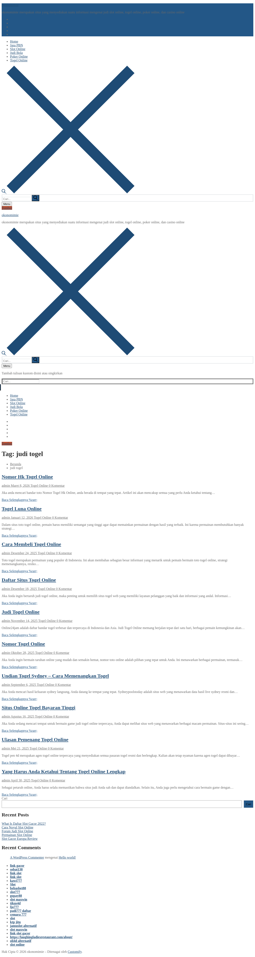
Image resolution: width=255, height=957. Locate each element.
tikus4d (15, 903)
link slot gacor (20, 933)
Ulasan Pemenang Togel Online (35, 739)
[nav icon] (7, 204)
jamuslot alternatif (23, 926)
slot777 (15, 892)
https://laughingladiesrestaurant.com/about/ (41, 937)
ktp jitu (15, 922)
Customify (75, 951)
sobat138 (16, 869)
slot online (17, 944)
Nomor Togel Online (23, 644)
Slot (13, 884)
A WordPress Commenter (27, 857)
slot (12, 918)
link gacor (17, 865)
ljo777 (14, 907)
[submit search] (35, 198)
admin (6, 485)
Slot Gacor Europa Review (20, 838)
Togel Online (39, 485)
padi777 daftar (20, 911)
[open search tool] (68, 192)
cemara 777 (18, 914)
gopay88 (16, 895)
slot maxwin (18, 899)
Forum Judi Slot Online (17, 831)
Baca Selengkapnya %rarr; (19, 500)
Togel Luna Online (22, 508)
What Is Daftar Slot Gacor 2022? (24, 823)
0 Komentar (56, 485)
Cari (5, 798)
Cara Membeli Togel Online (31, 544)
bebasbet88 (18, 888)
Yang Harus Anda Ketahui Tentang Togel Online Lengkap (64, 771)
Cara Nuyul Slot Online (17, 827)
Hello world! (67, 857)
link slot (16, 873)
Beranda (15, 464)
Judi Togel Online (20, 612)
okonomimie (10, 5)
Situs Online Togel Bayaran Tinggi (38, 707)
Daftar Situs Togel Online (29, 580)
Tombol (7, 208)
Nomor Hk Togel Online (27, 476)
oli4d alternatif (20, 941)
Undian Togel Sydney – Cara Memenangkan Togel (55, 676)
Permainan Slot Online (17, 835)
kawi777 (16, 880)
